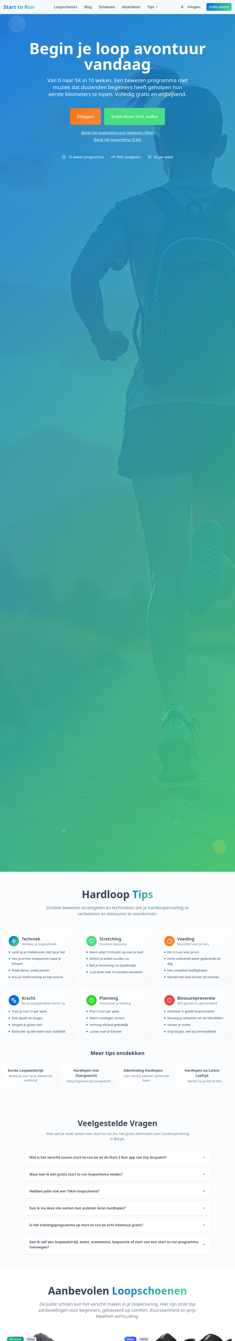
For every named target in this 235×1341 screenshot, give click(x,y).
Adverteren (131, 7)
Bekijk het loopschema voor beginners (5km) (117, 132)
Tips (152, 7)
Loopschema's (65, 7)
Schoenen (107, 7)
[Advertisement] (117, 27)
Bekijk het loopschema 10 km (117, 139)
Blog (88, 7)
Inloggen (190, 7)
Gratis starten (219, 7)
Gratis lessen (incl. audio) (134, 116)
